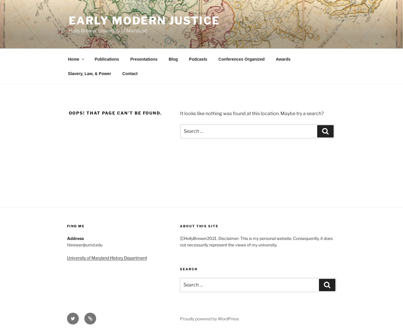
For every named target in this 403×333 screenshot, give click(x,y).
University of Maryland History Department (107, 257)
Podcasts (198, 59)
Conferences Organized (241, 59)
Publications (107, 59)
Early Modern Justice (144, 20)
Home (76, 59)
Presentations (144, 59)
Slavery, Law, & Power (89, 73)
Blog (173, 59)
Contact (130, 73)
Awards (283, 59)
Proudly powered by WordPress (209, 318)
